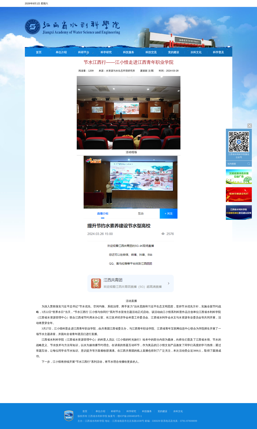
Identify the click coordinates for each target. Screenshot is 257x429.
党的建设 (173, 52)
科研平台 (83, 52)
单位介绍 (61, 52)
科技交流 (151, 52)
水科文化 (196, 52)
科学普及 (218, 52)
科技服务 (128, 52)
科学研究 (106, 52)
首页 (38, 52)
